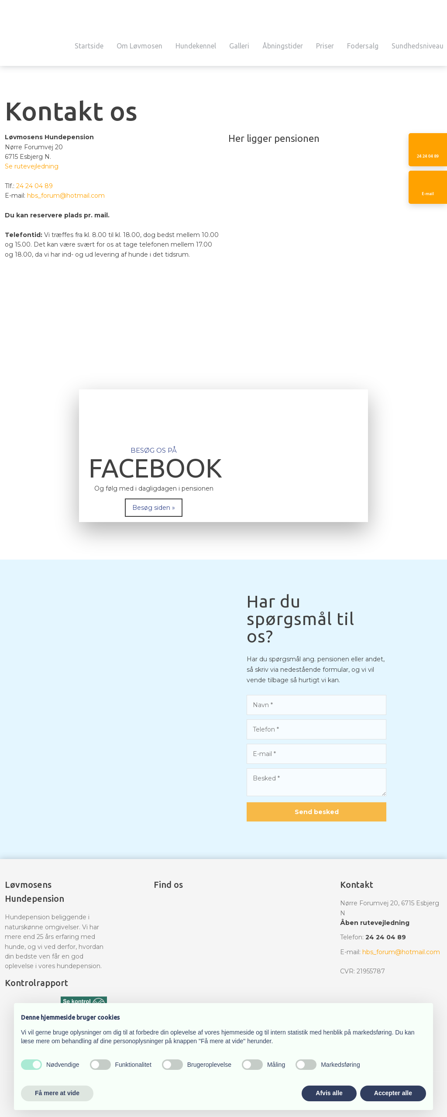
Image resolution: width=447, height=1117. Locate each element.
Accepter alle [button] (393, 1093)
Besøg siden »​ (153, 508)
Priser (325, 46)
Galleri (239, 46)
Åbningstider (282, 46)
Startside (89, 46)
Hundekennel (195, 46)
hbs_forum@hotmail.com (66, 195)
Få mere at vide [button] (57, 1093)
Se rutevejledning (31, 166)
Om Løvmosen (139, 46)
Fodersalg (362, 46)
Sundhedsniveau (418, 46)
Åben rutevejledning (374, 923)
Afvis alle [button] (329, 1093)
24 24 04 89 (34, 186)
